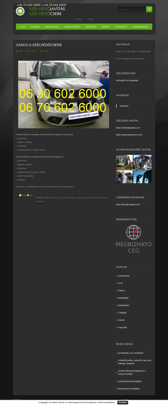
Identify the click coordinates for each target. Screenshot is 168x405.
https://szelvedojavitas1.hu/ (128, 128)
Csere (60, 198)
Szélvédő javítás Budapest (130, 381)
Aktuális (90, 19)
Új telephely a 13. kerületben (130, 353)
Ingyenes (86, 198)
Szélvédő (40, 201)
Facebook (124, 106)
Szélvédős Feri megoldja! (127, 80)
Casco (54, 198)
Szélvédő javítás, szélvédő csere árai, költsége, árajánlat (134, 362)
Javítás (94, 198)
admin (20, 51)
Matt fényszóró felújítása (129, 389)
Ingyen (79, 198)
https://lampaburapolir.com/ (128, 204)
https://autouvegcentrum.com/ (129, 135)
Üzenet (106, 27)
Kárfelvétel (102, 198)
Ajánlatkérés (72, 27)
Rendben (123, 402)
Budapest (47, 198)
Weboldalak (52, 27)
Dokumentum (69, 198)
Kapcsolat (121, 27)
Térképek (90, 27)
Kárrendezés (140, 27)
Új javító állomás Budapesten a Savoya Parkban (132, 372)
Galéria (35, 27)
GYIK (22, 27)
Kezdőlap (78, 19)
